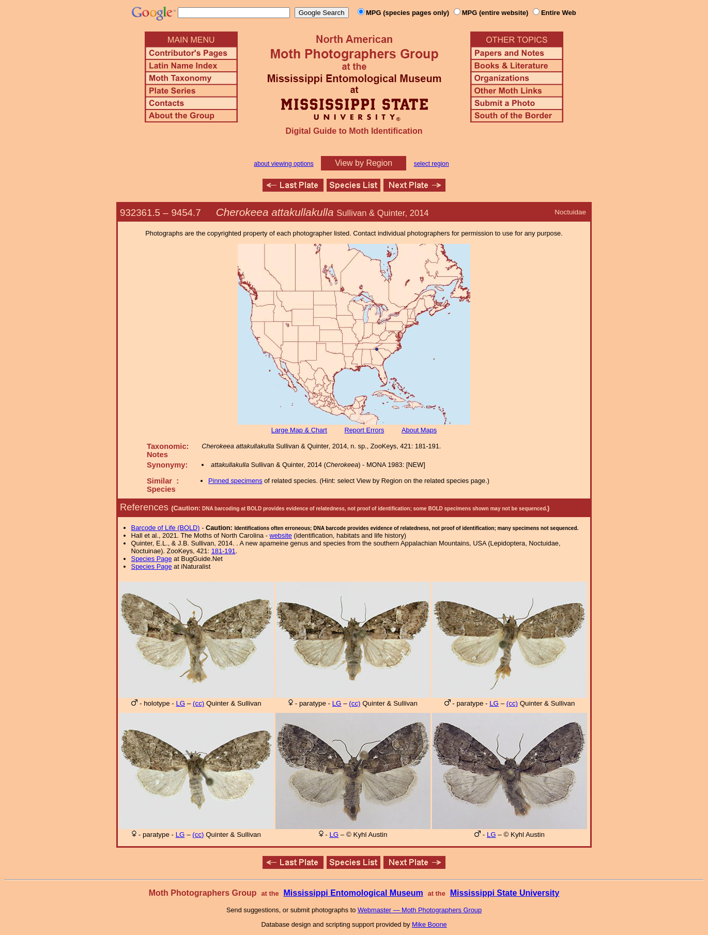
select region (431, 163)
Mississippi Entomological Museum (353, 893)
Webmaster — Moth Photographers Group (420, 910)
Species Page (151, 559)
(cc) (198, 703)
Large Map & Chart (299, 430)
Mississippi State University (505, 893)
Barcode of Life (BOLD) (165, 528)
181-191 (223, 551)
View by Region (363, 163)
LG (180, 703)
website (281, 535)
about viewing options (283, 163)
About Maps (419, 430)
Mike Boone (429, 924)
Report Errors (364, 430)
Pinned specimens (235, 481)
